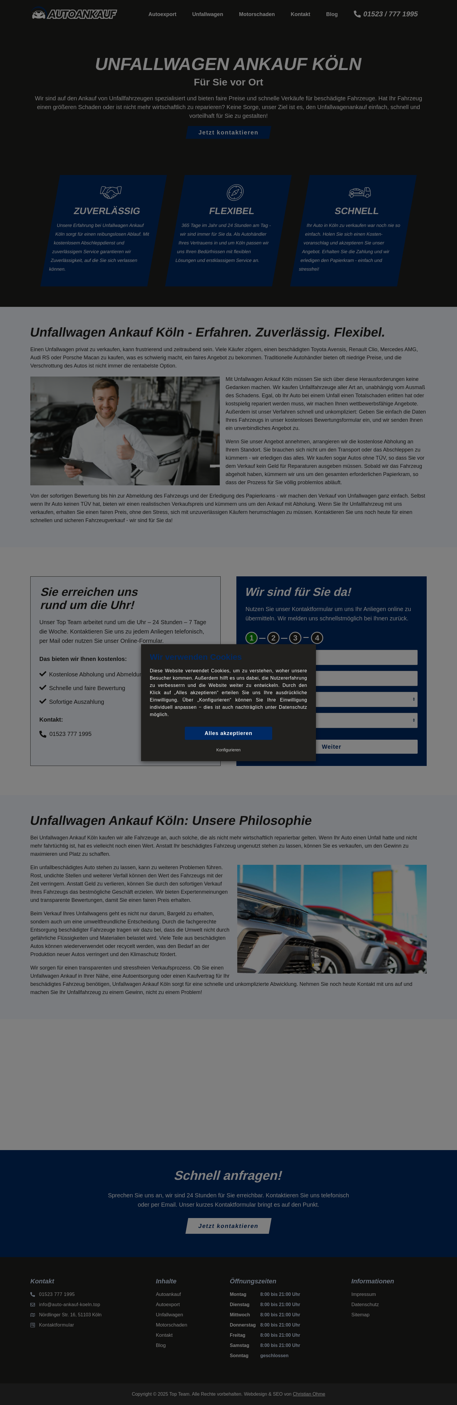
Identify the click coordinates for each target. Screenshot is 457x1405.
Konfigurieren (228, 749)
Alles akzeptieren (228, 733)
